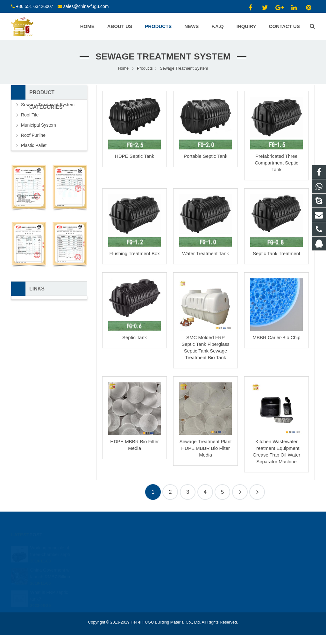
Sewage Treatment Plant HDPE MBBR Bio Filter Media (205, 448)
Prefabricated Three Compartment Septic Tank (276, 162)
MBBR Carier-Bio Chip (276, 337)
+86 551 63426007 (34, 6)
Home (123, 68)
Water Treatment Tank (205, 253)
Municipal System (38, 125)
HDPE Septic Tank (134, 156)
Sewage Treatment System (163, 56)
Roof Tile (30, 114)
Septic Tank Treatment (276, 253)
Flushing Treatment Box (134, 253)
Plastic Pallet (33, 145)
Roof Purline (33, 135)
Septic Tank (134, 337)
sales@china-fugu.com (86, 6)
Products (145, 68)
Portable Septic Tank (205, 156)
